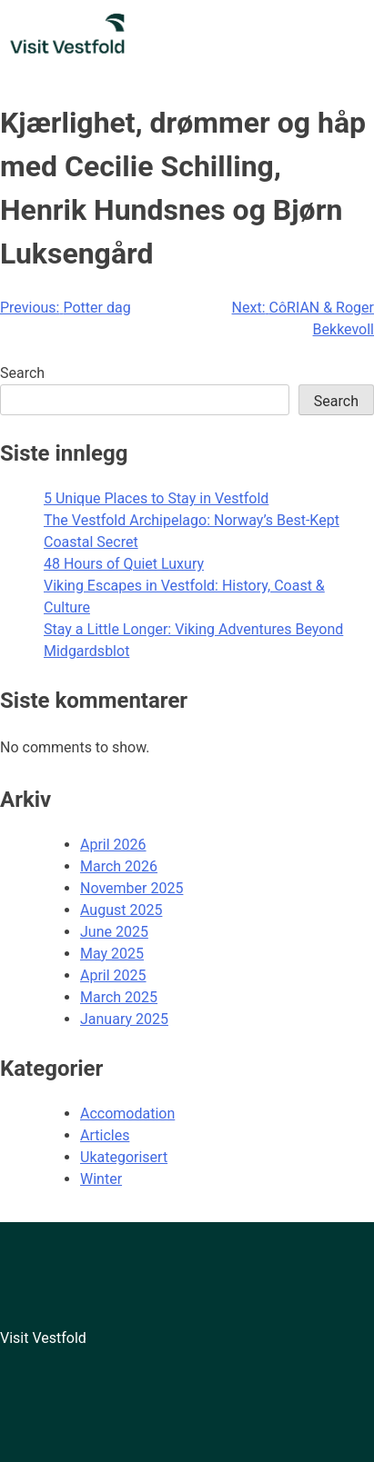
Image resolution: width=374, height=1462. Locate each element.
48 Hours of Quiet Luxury (124, 563)
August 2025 (121, 910)
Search (22, 373)
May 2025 (112, 953)
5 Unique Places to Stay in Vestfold (156, 498)
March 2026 (118, 866)
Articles (104, 1135)
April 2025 (113, 975)
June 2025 (114, 931)
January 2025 (124, 1019)
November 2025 (131, 888)
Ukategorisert (123, 1157)
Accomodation (127, 1113)
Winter (101, 1179)
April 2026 (113, 844)
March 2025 (118, 997)
